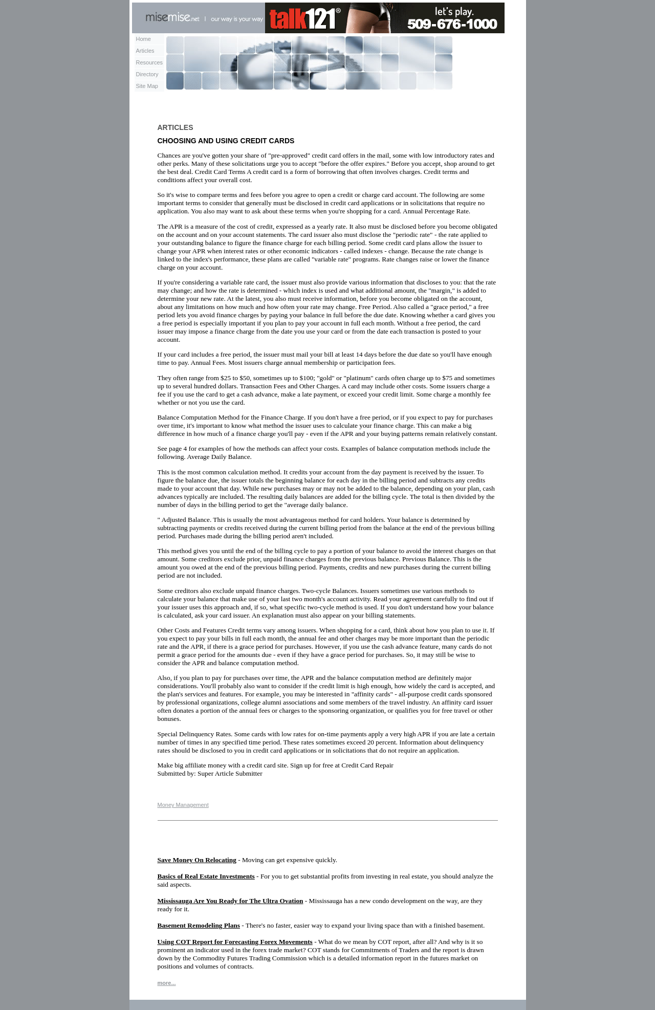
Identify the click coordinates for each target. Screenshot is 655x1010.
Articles (145, 51)
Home (143, 39)
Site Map (147, 86)
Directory (147, 74)
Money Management (183, 805)
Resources (149, 62)
